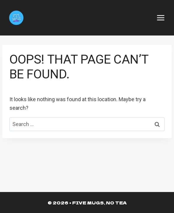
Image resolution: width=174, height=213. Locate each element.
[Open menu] (160, 17)
